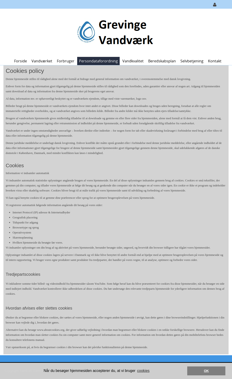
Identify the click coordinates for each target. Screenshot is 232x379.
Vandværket (42, 61)
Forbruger (65, 61)
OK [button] (206, 371)
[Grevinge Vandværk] (114, 32)
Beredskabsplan (162, 61)
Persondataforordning (98, 61)
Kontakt (214, 61)
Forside (20, 61)
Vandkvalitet (133, 61)
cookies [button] (143, 371)
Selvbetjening (191, 61)
